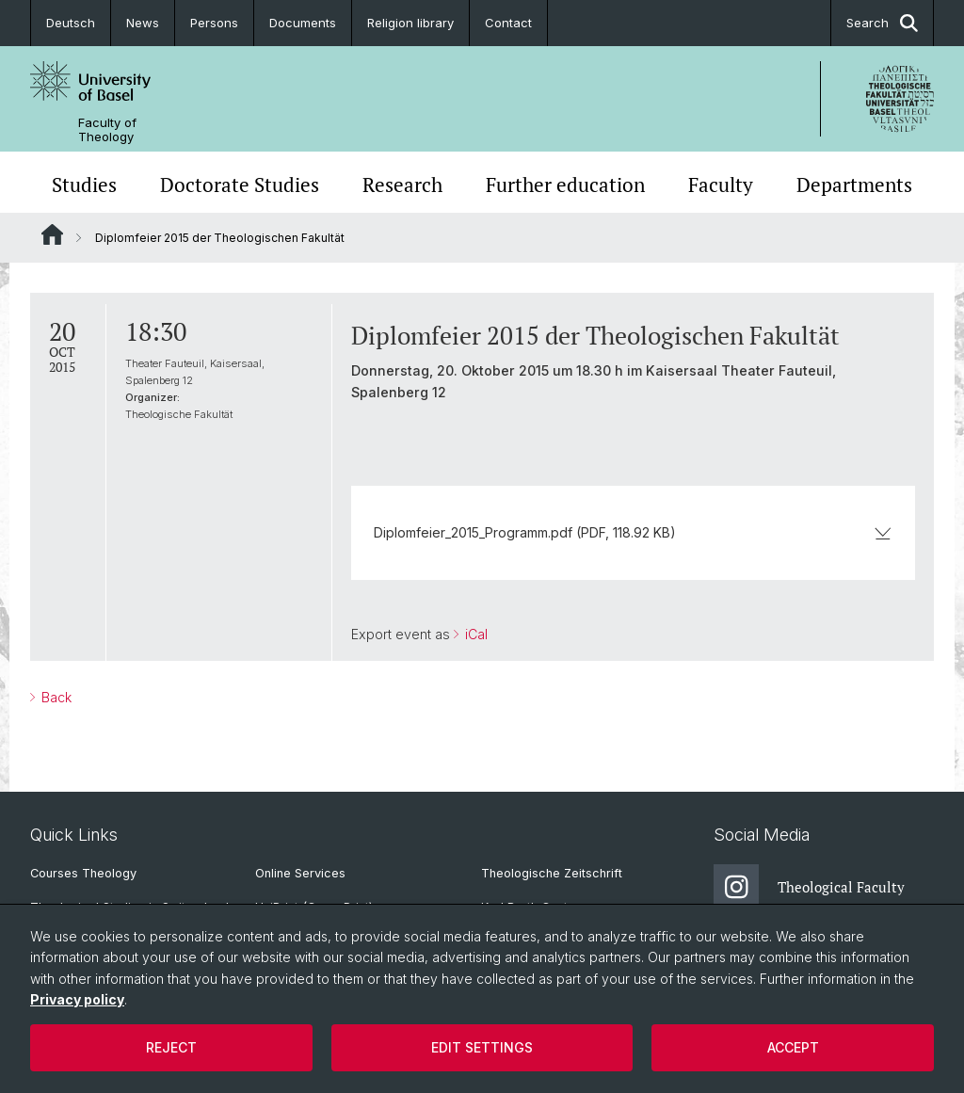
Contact (508, 22)
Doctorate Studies (239, 184)
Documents (302, 22)
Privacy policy (77, 999)
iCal (474, 634)
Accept (793, 1047)
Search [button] (882, 23)
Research (402, 184)
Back (55, 697)
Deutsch (70, 22)
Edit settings (482, 1047)
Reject (171, 1047)
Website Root (52, 234)
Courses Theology (83, 873)
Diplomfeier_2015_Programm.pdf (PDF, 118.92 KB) (633, 532)
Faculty (720, 184)
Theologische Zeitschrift (551, 873)
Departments (854, 184)
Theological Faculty (809, 886)
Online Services (300, 873)
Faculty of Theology (107, 130)
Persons (214, 22)
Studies (84, 184)
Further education (565, 184)
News (142, 22)
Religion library (410, 22)
